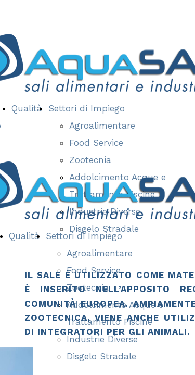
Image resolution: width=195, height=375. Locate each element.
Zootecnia (90, 160)
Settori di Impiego (86, 108)
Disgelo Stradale (101, 356)
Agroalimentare (102, 125)
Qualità (26, 108)
